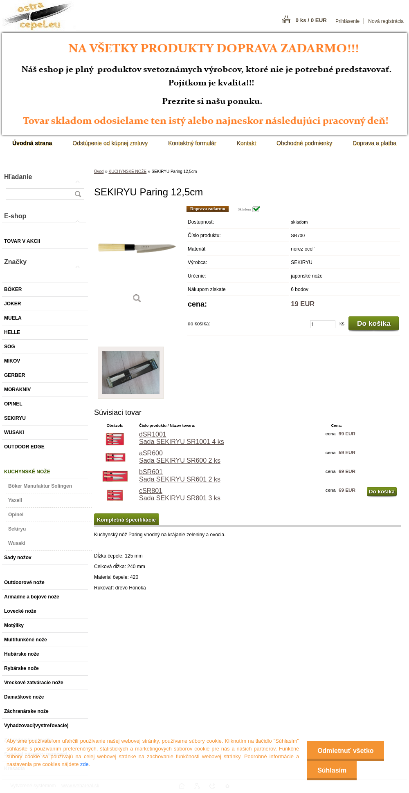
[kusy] (322, 324)
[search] (78, 194)
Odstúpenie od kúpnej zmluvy (110, 143)
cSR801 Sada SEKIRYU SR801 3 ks (179, 494)
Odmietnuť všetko (345, 750)
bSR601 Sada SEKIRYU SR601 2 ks (179, 475)
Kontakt (246, 143)
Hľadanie (18, 176)
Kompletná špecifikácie (126, 520)
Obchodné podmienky (304, 143)
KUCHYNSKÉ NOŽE (127, 171)
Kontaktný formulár (192, 143)
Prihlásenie (347, 21)
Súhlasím (331, 770)
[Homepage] (32, 143)
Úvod (98, 171)
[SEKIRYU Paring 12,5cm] (137, 257)
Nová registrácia (386, 21)
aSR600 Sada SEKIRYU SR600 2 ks (179, 457)
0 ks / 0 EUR (311, 20)
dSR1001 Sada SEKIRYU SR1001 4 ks (181, 438)
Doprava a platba (374, 143)
